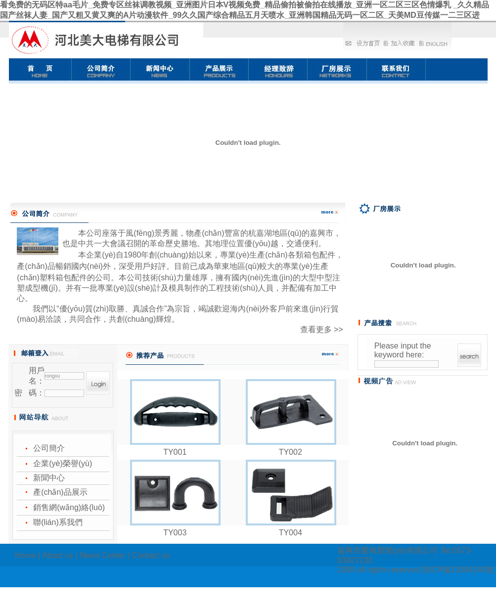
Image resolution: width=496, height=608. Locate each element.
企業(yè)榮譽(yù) (62, 463)
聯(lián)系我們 (58, 522)
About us (57, 555)
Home (25, 555)
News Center (102, 555)
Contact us (151, 555)
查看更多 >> (321, 329)
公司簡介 (49, 448)
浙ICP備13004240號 (458, 569)
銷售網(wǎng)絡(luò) (69, 507)
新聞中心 (49, 478)
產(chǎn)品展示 (60, 492)
